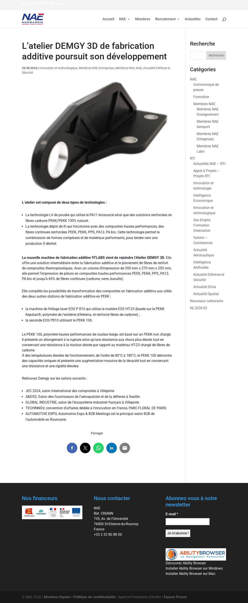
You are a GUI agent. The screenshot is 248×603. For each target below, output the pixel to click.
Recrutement (165, 19)
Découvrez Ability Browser (186, 563)
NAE (122, 19)
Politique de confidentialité (94, 597)
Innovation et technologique (58, 68)
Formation (201, 97)
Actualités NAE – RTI (209, 164)
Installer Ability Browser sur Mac (190, 574)
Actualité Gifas (204, 287)
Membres (142, 19)
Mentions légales (57, 597)
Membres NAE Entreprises (96, 68)
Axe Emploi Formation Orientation (202, 225)
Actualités (193, 19)
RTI (192, 158)
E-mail (172, 514)
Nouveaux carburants (206, 301)
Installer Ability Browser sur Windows (194, 568)
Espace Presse (175, 597)
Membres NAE (125, 68)
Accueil (108, 19)
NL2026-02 (198, 308)
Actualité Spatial (206, 294)
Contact (211, 19)
